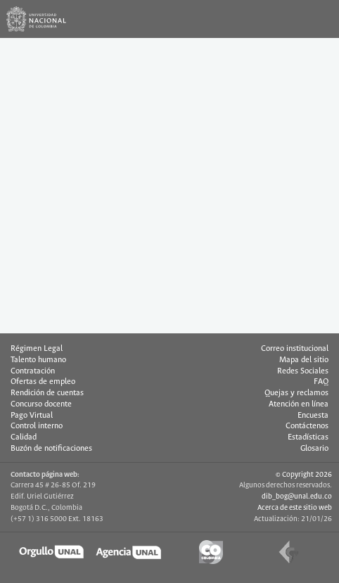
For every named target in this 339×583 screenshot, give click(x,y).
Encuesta (313, 415)
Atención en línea (298, 404)
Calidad (24, 437)
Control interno (37, 426)
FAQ (321, 382)
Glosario (314, 448)
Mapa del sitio (303, 360)
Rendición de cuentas (47, 393)
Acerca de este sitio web (294, 508)
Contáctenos (307, 426)
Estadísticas (308, 437)
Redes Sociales (302, 371)
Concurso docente (41, 404)
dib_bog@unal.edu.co (297, 496)
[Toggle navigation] (320, 19)
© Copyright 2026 (304, 474)
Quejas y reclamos (296, 393)
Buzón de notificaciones (51, 448)
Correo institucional (294, 349)
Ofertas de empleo (43, 382)
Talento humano (38, 360)
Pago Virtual (32, 415)
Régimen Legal (37, 349)
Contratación (33, 371)
